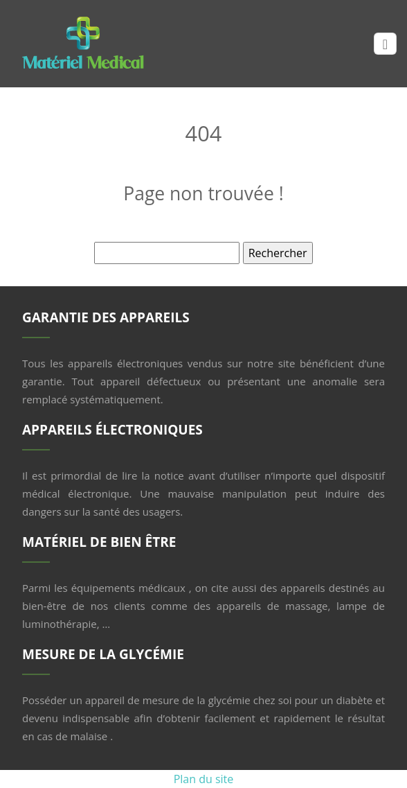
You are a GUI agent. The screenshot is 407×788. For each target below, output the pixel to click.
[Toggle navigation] (385, 44)
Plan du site (204, 779)
